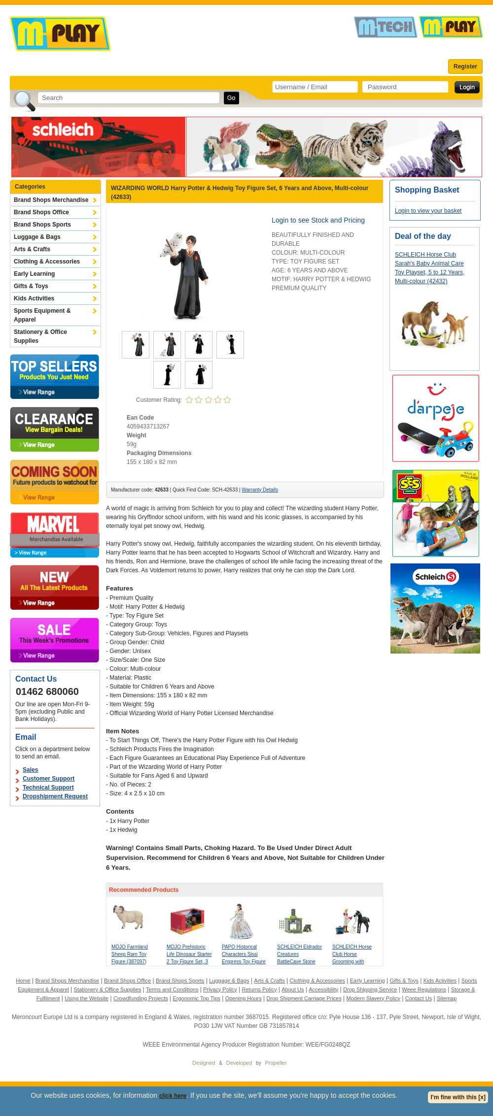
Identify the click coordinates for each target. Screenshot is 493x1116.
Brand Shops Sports (42, 224)
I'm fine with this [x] (458, 1097)
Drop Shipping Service (370, 989)
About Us (293, 989)
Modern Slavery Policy (373, 998)
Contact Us (418, 998)
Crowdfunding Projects (140, 998)
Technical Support (48, 787)
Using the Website (86, 998)
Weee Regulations (424, 989)
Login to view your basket (428, 210)
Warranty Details (260, 489)
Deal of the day (423, 236)
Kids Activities (34, 298)
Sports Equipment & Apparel (42, 315)
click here (172, 1095)
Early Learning (34, 273)
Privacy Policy (220, 989)
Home (23, 981)
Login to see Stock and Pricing (318, 220)
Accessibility (323, 989)
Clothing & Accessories (47, 261)
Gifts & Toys (31, 286)
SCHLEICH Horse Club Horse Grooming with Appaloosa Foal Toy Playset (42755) (354, 961)
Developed (239, 1063)
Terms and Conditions (172, 989)
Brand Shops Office (41, 212)
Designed (203, 1063)
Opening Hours (243, 998)
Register (465, 66)
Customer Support (48, 778)
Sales (30, 769)
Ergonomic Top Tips (196, 998)
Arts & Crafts (32, 249)
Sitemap (447, 998)
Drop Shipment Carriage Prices (303, 998)
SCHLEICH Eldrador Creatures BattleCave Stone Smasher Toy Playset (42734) (299, 961)
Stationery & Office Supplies (40, 336)
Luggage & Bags (37, 236)
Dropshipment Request (55, 796)
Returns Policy (259, 989)
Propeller (275, 1063)
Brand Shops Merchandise (51, 200)
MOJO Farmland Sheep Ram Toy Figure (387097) (129, 954)
